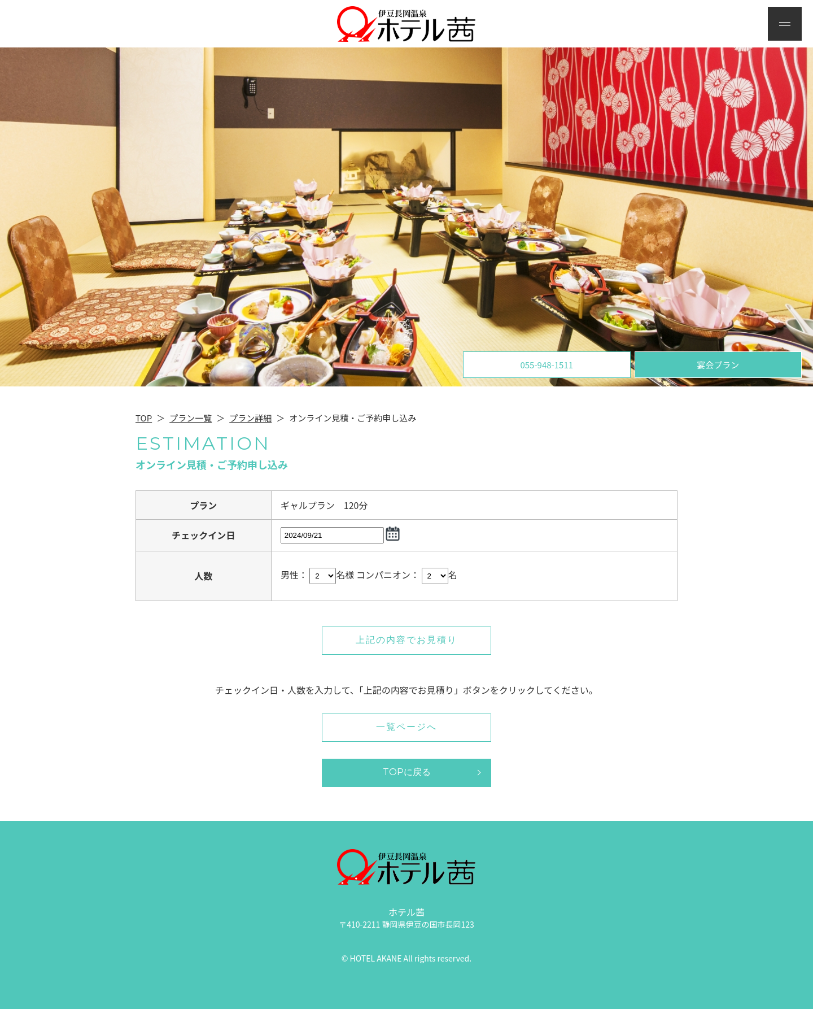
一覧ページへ (406, 726)
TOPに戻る (407, 772)
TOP (144, 418)
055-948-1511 (546, 365)
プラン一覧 (190, 418)
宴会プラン (718, 365)
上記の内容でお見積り (406, 640)
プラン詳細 (250, 418)
